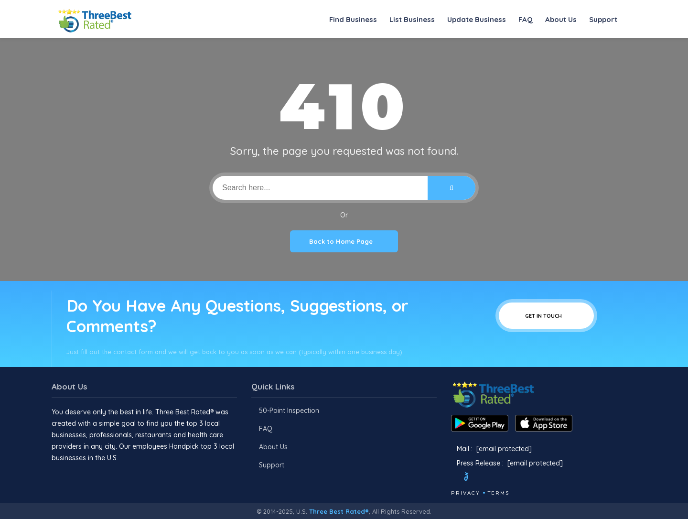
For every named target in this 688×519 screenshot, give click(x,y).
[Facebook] (452, 478)
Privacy (465, 493)
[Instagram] (498, 478)
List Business (412, 19)
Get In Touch (546, 315)
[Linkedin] (524, 478)
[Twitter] (475, 478)
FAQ (525, 19)
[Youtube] (511, 478)
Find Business (353, 19)
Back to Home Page (344, 241)
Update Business (476, 19)
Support (603, 19)
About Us (561, 19)
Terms (498, 493)
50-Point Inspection (289, 410)
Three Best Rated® (339, 511)
